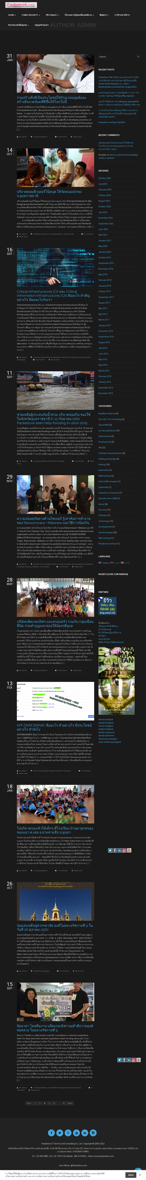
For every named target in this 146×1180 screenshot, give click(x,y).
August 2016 (104, 342)
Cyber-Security (30, 15)
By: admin (23, 137)
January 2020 (104, 252)
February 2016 (105, 376)
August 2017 (104, 303)
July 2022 (102, 212)
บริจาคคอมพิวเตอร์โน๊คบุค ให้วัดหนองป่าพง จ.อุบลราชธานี (49, 194)
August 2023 (104, 201)
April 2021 (103, 235)
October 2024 (104, 195)
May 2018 (102, 274)
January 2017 (104, 325)
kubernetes (103, 470)
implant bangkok (106, 723)
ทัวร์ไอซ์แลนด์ (104, 629)
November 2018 (105, 269)
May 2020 (102, 246)
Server (101, 504)
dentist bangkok (105, 719)
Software (35, 567)
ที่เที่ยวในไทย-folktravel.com (111, 642)
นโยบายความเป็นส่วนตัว (16, 1176)
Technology (81, 357)
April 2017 (103, 314)
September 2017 (106, 297)
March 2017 (103, 320)
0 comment (62, 137)
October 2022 (104, 206)
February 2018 (105, 280)
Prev (29, 1103)
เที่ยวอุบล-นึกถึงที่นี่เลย (108, 626)
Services (28, 567)
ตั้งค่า (88, 1176)
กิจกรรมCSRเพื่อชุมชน (17, 25)
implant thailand (105, 729)
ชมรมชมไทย (104, 639)
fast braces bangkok (107, 739)
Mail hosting (49, 771)
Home (11, 15)
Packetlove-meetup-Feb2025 (111, 122)
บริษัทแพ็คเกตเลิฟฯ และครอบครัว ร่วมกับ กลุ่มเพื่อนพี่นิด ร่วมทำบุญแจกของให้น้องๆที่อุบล (55, 624)
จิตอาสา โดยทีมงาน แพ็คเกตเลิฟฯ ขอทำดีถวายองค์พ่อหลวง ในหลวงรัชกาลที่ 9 (55, 1028)
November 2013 (105, 393)
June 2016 (103, 354)
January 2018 (104, 286)
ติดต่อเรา (103, 15)
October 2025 (104, 178)
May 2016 (102, 359)
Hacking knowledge (52, 357)
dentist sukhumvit (106, 732)
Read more (77, 137)
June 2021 (103, 229)
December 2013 (105, 388)
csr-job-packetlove (40, 137)
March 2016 (103, 371)
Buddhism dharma (40, 234)
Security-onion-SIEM (107, 498)
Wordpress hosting (106, 544)
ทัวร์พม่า (102, 636)
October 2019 (104, 257)
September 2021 (106, 223)
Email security (57, 564)
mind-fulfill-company (56, 1088)
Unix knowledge (105, 532)
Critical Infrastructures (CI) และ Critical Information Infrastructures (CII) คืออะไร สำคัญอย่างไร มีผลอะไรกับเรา (53, 295)
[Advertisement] (107, 795)
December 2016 (105, 331)
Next (70, 1103)
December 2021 (105, 218)
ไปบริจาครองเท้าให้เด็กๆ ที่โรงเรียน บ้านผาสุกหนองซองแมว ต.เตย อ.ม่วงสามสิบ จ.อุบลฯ (55, 830)
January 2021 (104, 240)
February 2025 (105, 189)
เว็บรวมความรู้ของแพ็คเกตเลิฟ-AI (78, 15)
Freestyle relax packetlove (74, 564)
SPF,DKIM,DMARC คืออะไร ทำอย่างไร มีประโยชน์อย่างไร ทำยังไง (54, 727)
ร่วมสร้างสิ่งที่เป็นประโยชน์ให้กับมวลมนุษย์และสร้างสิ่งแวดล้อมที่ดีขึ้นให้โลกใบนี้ (52, 100)
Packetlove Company (68, 357)
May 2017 (102, 308)
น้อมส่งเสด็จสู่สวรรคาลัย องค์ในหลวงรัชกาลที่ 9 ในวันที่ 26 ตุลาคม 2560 (55, 927)
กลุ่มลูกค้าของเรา (42, 25)
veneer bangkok (105, 726)
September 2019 (106, 263)
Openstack (103, 487)
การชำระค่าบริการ (122, 15)
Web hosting (104, 538)
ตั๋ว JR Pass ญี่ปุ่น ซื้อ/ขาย (109, 632)
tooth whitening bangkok (109, 742)
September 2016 (106, 337)
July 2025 (102, 184)
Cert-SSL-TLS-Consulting (42, 564)
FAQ (100, 447)
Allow (130, 1175)
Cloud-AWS (103, 425)
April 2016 (103, 365)
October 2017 (104, 291)
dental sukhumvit (106, 735)
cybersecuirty (68, 234)
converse (102, 143)
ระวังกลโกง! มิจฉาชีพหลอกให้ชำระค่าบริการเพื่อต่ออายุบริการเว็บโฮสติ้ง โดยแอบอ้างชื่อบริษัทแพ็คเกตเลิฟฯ (118, 113)
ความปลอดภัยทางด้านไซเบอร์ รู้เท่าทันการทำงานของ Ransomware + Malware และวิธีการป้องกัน (53, 521)
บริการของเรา (51, 15)
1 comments (63, 871)
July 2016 (102, 348)
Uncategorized (105, 527)
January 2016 (104, 382)
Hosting (101, 464)
